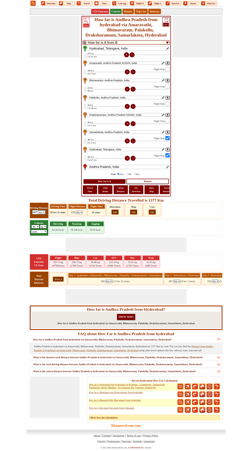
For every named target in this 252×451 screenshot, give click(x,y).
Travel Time (90, 190)
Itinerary (154, 11)
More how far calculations (104, 417)
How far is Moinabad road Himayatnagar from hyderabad (116, 392)
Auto (121, 174)
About (97, 435)
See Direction (136, 190)
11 (166, 21)
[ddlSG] (39, 231)
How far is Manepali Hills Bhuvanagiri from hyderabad (115, 400)
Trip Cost (141, 11)
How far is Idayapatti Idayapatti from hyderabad (111, 408)
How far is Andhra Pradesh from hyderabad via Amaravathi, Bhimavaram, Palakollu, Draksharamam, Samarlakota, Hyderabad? (102, 339)
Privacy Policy (150, 435)
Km (137, 174)
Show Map (151, 190)
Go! (115, 212)
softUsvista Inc (137, 447)
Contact (106, 435)
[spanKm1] (108, 281)
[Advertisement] (55, 36)
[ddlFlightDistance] (79, 212)
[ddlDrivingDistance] (41, 212)
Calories (115, 11)
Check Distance (121, 190)
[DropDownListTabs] (126, 42)
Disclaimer (118, 435)
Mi (130, 174)
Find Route (105, 190)
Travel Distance (167, 190)
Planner (128, 11)
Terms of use (133, 435)
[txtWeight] (35, 226)
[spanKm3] (215, 281)
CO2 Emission (100, 11)
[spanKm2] (176, 281)
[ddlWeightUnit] (43, 226)
